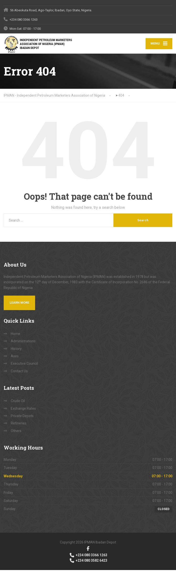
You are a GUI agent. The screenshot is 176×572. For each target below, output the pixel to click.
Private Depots (22, 418)
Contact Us (19, 373)
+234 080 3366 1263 (88, 557)
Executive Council (24, 365)
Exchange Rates (23, 410)
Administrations (23, 343)
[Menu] (159, 44)
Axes (15, 358)
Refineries (19, 425)
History (16, 350)
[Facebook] (88, 550)
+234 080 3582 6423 (88, 562)
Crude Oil (18, 403)
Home (15, 335)
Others (16, 433)
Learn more (19, 304)
